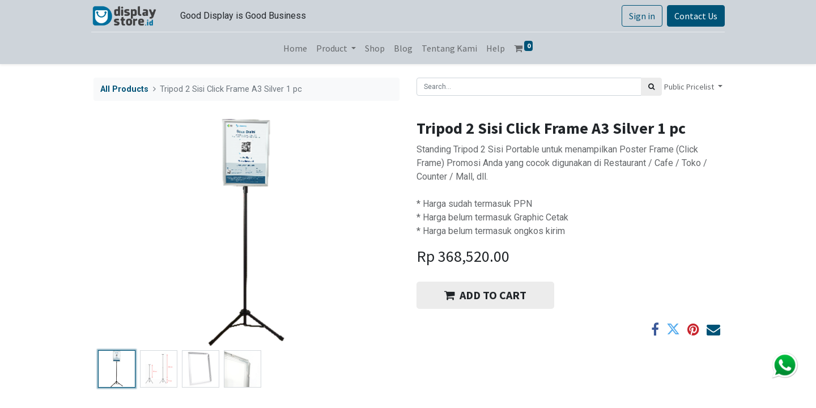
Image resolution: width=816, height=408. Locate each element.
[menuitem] (295, 48)
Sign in (640, 16)
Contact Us (693, 16)
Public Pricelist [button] (690, 87)
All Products (124, 89)
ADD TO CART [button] (485, 295)
